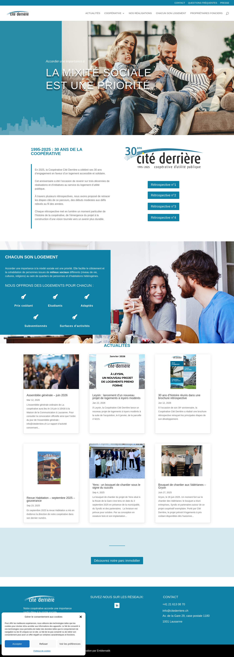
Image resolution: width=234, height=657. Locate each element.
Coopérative (112, 13)
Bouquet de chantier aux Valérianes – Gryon (182, 486)
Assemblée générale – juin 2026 (47, 395)
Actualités (92, 13)
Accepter (17, 643)
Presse (224, 3)
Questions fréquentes (202, 3)
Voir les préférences (70, 643)
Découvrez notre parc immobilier (117, 560)
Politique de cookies (42, 651)
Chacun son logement (171, 13)
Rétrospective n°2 (163, 195)
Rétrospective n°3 (163, 206)
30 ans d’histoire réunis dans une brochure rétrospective (179, 397)
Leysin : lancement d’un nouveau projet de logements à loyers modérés (116, 397)
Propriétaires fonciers (206, 13)
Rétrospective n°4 (163, 217)
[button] (80, 616)
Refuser (43, 643)
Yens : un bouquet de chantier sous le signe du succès (116, 486)
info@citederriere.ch (175, 610)
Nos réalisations (140, 13)
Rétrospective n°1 (163, 184)
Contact (180, 3)
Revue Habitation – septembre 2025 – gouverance (51, 499)
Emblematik (103, 650)
